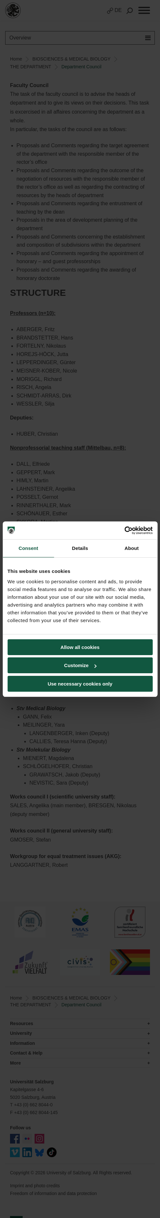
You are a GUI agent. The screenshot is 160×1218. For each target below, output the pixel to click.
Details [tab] (80, 548)
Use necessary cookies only (80, 684)
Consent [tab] (28, 548)
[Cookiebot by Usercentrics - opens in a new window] (124, 530)
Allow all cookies (80, 647)
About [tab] (131, 548)
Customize (80, 665)
